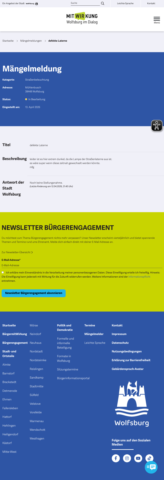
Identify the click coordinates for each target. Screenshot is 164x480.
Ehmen (7, 399)
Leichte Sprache (94, 343)
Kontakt (117, 325)
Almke (6, 365)
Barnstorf (8, 373)
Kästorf (7, 443)
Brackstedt (9, 382)
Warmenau (37, 421)
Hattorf (7, 417)
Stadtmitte (36, 386)
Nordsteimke (38, 360)
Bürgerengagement (15, 343)
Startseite (9, 325)
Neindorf (35, 334)
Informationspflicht (139, 276)
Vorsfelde (36, 412)
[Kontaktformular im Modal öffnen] (151, 467)
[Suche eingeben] (103, 3)
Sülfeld (34, 395)
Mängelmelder (93, 334)
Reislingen (36, 369)
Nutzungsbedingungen (127, 351)
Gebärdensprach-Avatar (128, 369)
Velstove (35, 404)
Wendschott (37, 430)
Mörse (34, 325)
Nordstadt (36, 351)
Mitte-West (9, 452)
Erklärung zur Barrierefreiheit (131, 360)
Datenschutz (120, 343)
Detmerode (9, 391)
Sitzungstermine (67, 369)
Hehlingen (9, 426)
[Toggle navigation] (156, 19)
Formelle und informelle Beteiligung (65, 343)
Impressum (119, 334)
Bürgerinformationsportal (73, 378)
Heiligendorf (10, 434)
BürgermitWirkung (14, 334)
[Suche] (85, 3)
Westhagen (37, 438)
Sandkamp (37, 378)
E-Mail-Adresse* (11, 260)
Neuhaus (35, 343)
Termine (89, 325)
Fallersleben (10, 408)
